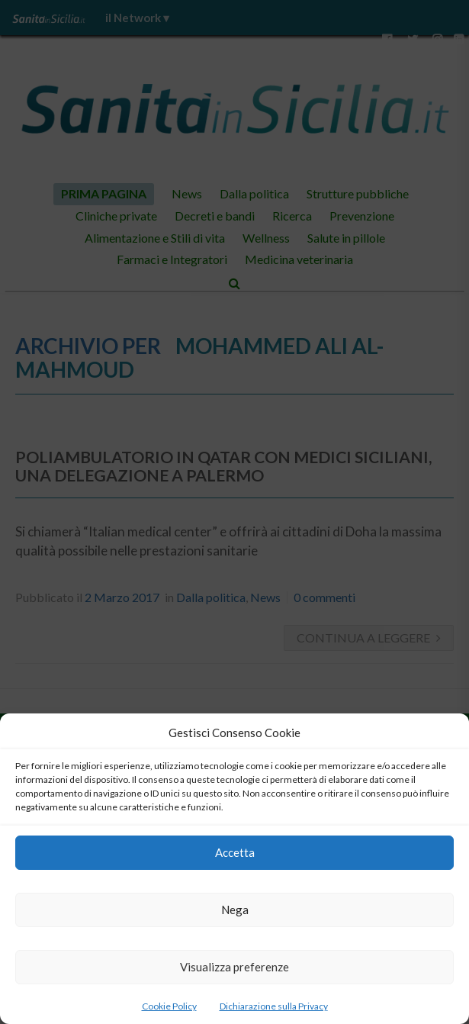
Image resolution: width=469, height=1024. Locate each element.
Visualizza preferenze (234, 967)
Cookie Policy (169, 1006)
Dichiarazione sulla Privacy (274, 1006)
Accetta (235, 852)
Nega (235, 909)
